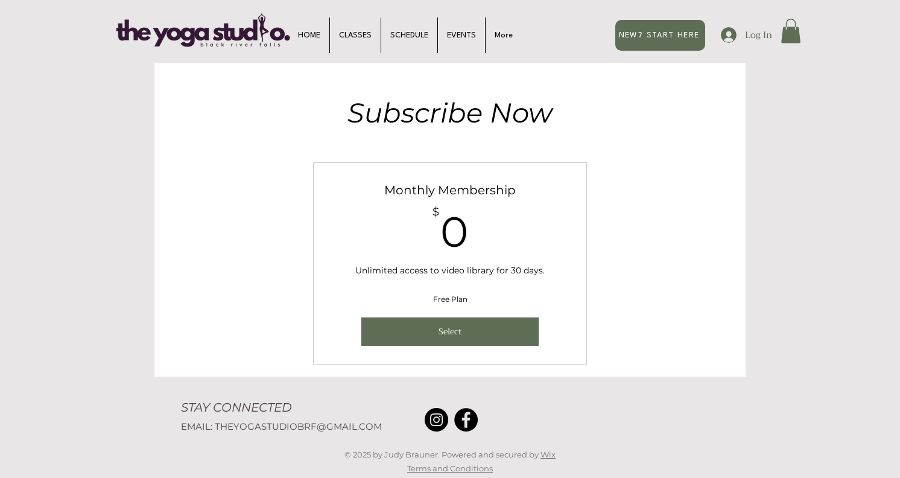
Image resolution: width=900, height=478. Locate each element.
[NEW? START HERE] (660, 35)
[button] (791, 31)
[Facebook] (466, 420)
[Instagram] (436, 420)
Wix (548, 454)
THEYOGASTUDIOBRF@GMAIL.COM (298, 426)
